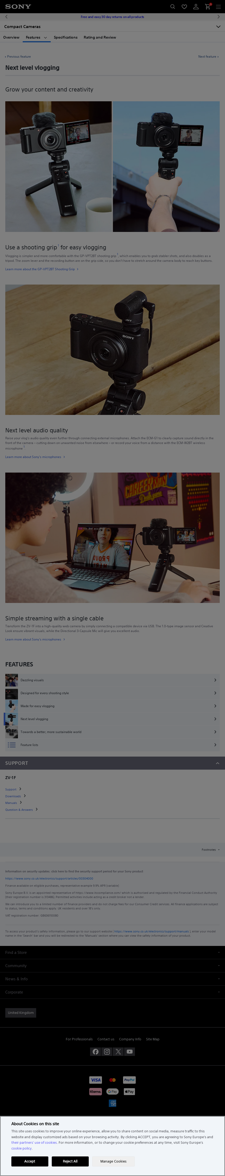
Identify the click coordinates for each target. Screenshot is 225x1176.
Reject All (70, 1161)
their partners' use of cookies (34, 1142)
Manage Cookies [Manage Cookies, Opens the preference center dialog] (113, 1161)
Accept (29, 1161)
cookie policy (21, 1148)
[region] (112, 1146)
